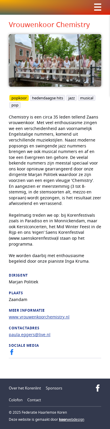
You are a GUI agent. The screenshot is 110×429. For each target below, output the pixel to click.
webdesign (71, 419)
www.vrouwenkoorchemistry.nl (39, 317)
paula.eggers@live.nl (29, 334)
